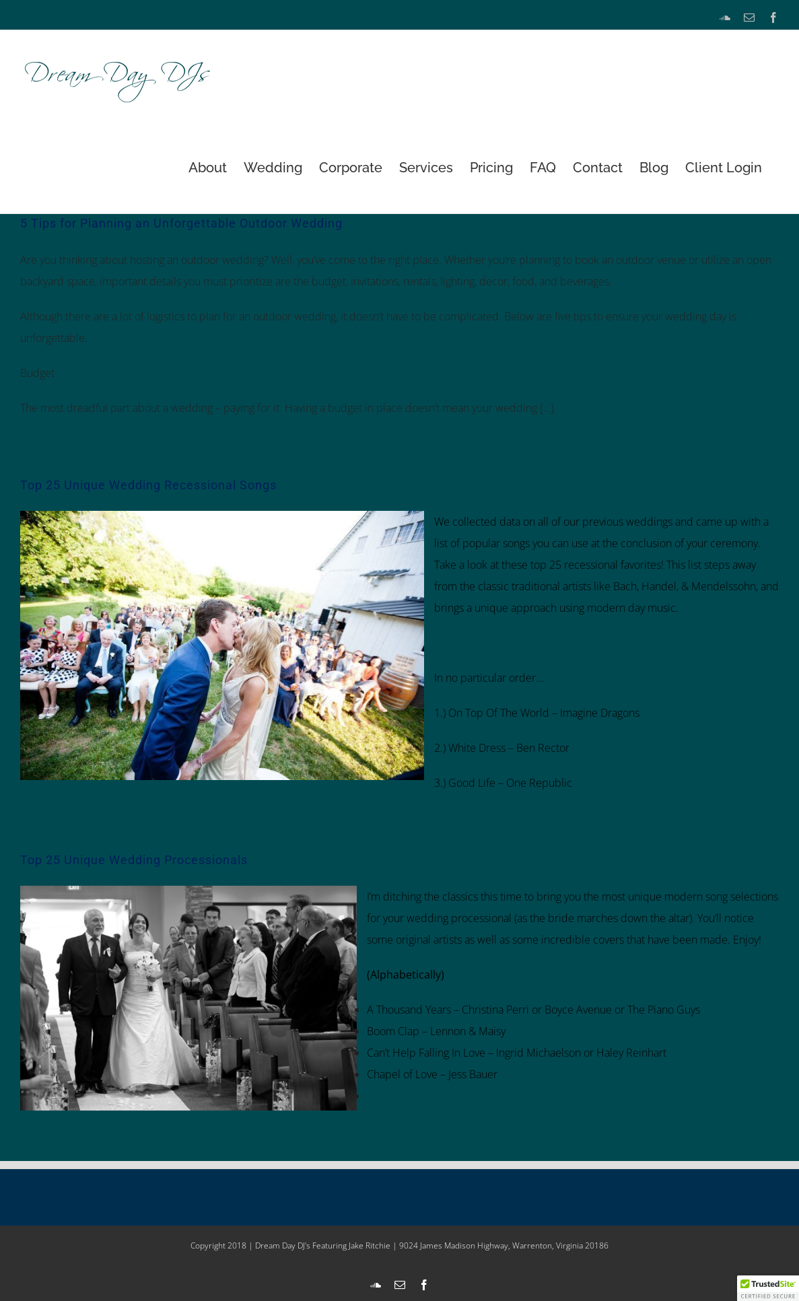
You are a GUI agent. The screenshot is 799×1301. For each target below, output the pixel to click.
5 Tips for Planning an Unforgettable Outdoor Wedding (181, 223)
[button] (768, 1288)
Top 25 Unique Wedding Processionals (134, 860)
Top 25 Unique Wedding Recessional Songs (148, 485)
